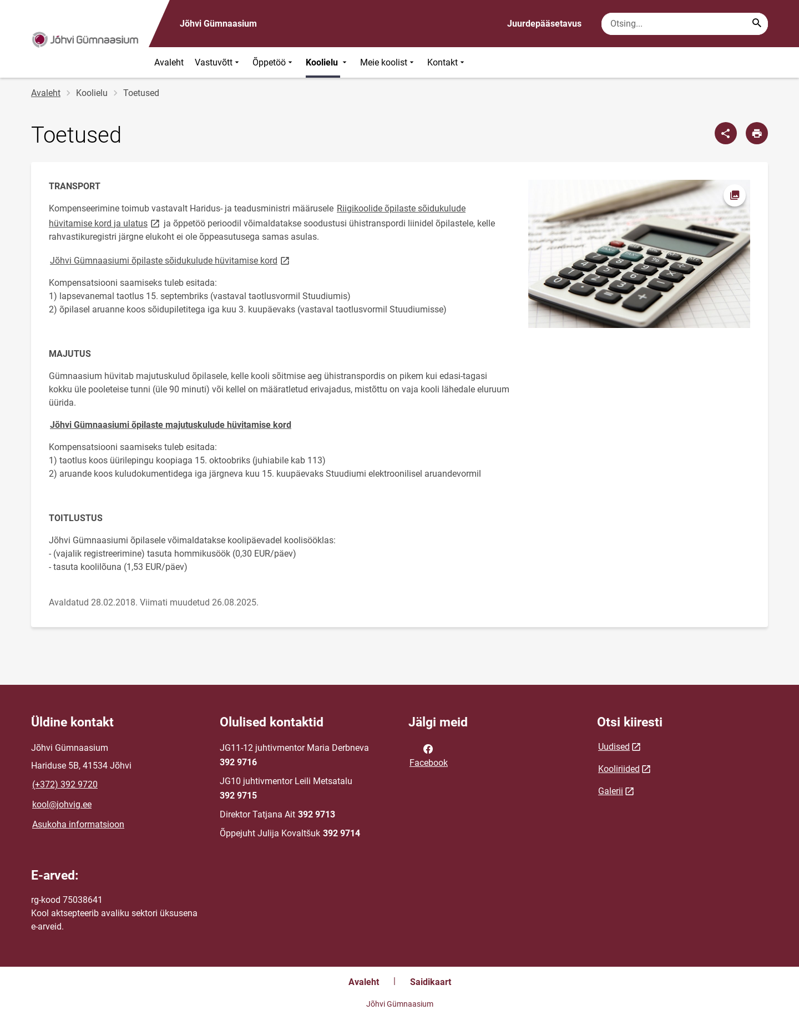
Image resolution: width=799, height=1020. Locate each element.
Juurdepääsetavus (544, 23)
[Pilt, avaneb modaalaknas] (639, 254)
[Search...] (756, 23)
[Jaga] (726, 133)
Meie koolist (388, 62)
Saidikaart (430, 982)
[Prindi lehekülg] (757, 133)
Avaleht (169, 62)
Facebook (428, 754)
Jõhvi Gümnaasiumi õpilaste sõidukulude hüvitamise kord (170, 260)
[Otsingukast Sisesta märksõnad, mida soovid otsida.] (684, 24)
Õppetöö (273, 62)
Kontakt (447, 62)
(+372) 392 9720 (65, 784)
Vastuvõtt (218, 62)
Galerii (610, 791)
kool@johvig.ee (62, 804)
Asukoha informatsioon (78, 824)
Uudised (614, 746)
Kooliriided (619, 769)
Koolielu (327, 62)
